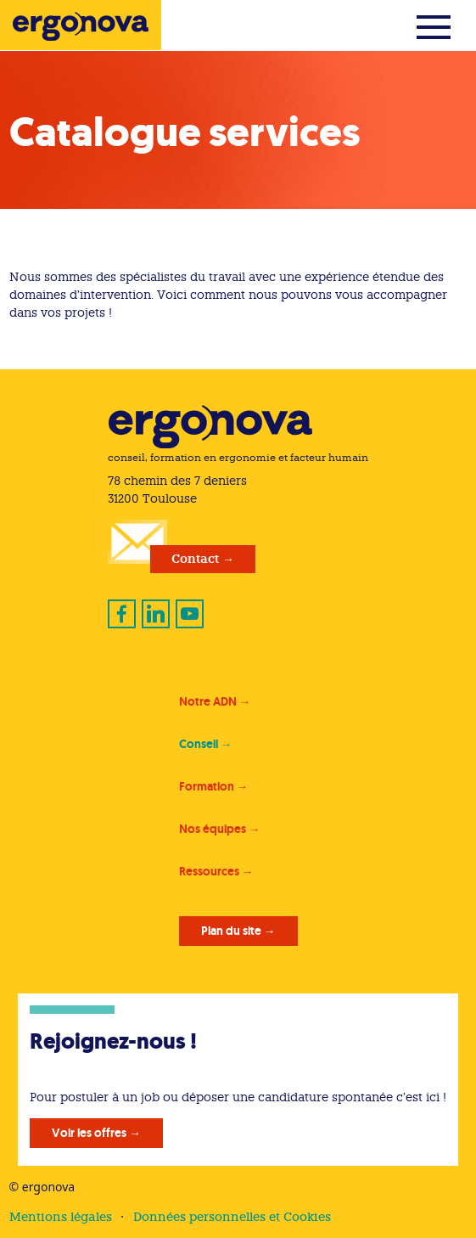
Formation (206, 786)
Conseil (198, 743)
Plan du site (231, 930)
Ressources (209, 871)
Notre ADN (208, 701)
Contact (195, 558)
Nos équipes (212, 828)
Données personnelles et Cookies (232, 1217)
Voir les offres (89, 1132)
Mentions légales (60, 1217)
